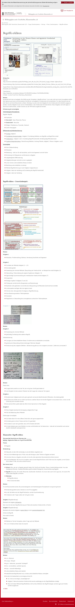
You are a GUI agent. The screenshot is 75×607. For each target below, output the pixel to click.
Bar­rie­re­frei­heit (53, 601)
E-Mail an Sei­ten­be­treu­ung (66, 604)
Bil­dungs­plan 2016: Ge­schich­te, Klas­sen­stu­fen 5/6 (40, 14)
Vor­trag (43, 24)
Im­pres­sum (71, 601)
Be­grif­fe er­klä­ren (64, 24)
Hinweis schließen (67, 2)
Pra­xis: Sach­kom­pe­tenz (52, 24)
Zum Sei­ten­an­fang (7, 601)
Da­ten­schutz (62, 601)
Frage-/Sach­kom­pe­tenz (34, 24)
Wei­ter (6, 588)
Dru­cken (45, 601)
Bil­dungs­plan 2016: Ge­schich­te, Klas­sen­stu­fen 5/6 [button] (20, 19)
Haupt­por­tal (46, 6)
